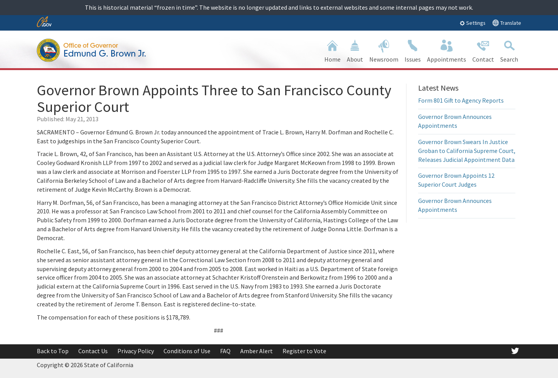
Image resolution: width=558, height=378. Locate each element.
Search (509, 50)
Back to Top (53, 351)
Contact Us (93, 351)
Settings (473, 22)
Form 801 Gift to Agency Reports (461, 100)
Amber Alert (256, 351)
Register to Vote (304, 351)
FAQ (225, 351)
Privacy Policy (135, 351)
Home (332, 50)
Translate (506, 22)
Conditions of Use (187, 351)
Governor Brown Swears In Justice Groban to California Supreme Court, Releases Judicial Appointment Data (466, 150)
